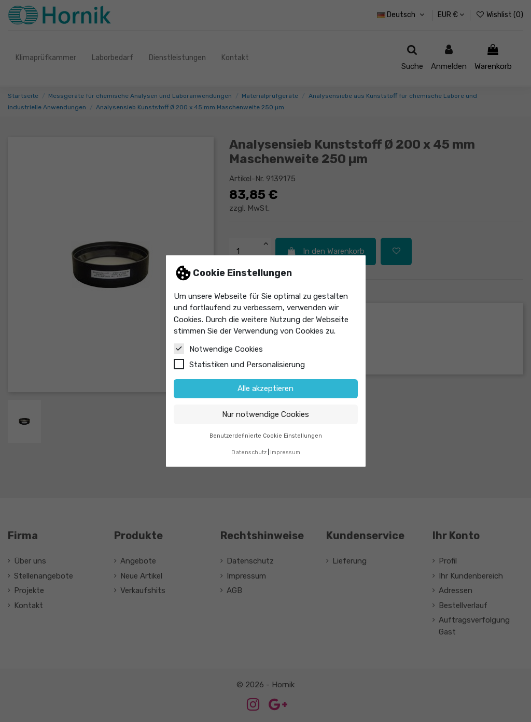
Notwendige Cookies (218, 348)
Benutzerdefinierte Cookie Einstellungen (265, 435)
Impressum (285, 452)
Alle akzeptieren (265, 388)
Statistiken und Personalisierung (239, 364)
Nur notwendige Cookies (265, 414)
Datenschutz (249, 452)
